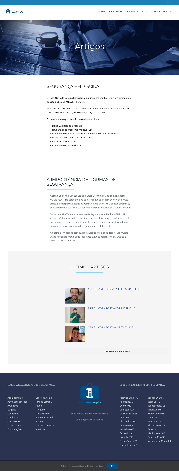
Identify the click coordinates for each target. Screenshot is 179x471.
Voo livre (40, 429)
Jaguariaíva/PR (156, 398)
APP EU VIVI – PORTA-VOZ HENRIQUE (111, 308)
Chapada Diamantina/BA (128, 419)
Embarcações (15, 429)
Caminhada (13, 417)
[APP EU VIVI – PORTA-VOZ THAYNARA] (75, 334)
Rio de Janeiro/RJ (157, 425)
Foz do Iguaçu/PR (129, 445)
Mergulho (41, 409)
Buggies (12, 409)
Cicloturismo (14, 425)
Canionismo (14, 421)
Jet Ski (39, 405)
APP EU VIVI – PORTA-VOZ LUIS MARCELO (114, 289)
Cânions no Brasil (128, 413)
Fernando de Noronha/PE (126, 435)
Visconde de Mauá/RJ (159, 441)
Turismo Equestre (45, 425)
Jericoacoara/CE (156, 405)
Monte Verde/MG (157, 413)
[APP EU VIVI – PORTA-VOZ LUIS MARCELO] (75, 296)
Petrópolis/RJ (155, 421)
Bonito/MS (125, 405)
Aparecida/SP (127, 402)
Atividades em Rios (17, 402)
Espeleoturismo (44, 398)
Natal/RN (153, 417)
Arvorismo (13, 405)
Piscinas (40, 421)
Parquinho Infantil (45, 417)
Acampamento (15, 398)
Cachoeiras (13, 413)
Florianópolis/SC (128, 441)
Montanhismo (43, 413)
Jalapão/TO (154, 402)
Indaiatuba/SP (155, 409)
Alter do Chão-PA (129, 398)
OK (112, 466)
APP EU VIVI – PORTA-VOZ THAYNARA (111, 327)
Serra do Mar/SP (156, 437)
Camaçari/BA (127, 409)
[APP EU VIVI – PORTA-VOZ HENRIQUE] (75, 315)
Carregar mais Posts (117, 351)
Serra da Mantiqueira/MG (156, 431)
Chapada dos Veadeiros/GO (127, 427)
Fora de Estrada (44, 402)
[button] (170, 11)
